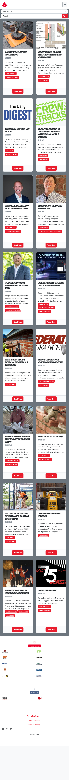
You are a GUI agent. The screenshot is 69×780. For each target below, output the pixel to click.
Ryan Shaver (23, 612)
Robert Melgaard (12, 460)
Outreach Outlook (13, 311)
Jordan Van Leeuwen (46, 307)
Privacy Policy (34, 725)
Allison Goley (44, 455)
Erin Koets (43, 155)
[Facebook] (3, 728)
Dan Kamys (9, 150)
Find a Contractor (34, 716)
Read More (18, 91)
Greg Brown (10, 537)
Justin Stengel (44, 606)
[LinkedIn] (11, 728)
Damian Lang (43, 227)
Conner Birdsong (12, 307)
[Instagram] (7, 728)
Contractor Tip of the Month (50, 231)
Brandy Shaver (11, 612)
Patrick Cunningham (46, 381)
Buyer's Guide (34, 720)
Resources (10, 616)
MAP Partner (43, 80)
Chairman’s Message (13, 231)
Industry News (11, 154)
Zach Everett (11, 73)
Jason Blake (43, 304)
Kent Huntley (11, 227)
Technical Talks (12, 77)
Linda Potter (44, 76)
